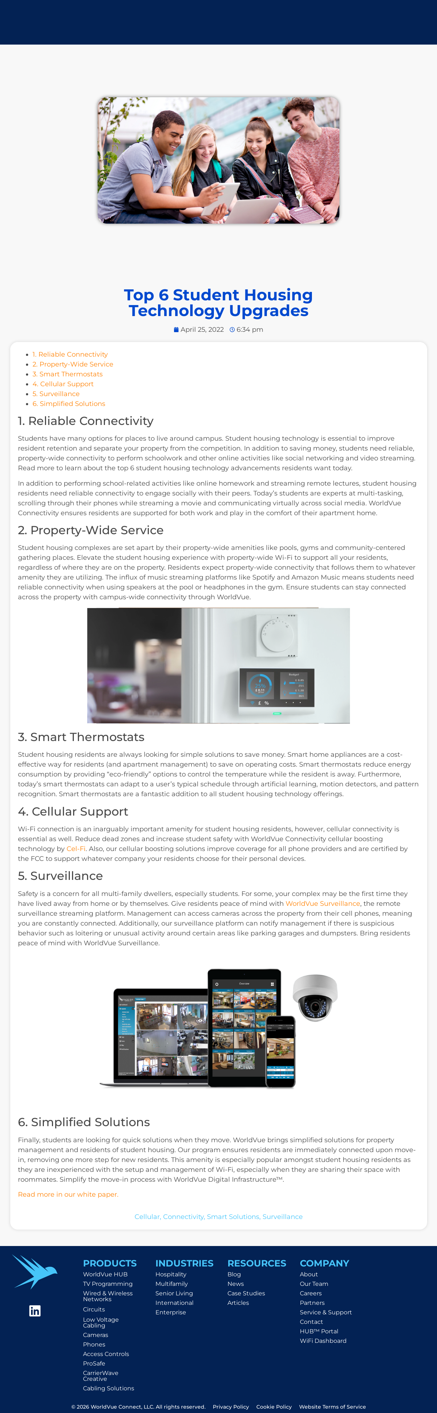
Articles (238, 1302)
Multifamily (171, 1283)
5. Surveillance (56, 394)
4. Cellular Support (63, 384)
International (174, 1302)
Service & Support (326, 1312)
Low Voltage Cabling (101, 1322)
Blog (234, 1274)
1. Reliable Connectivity (70, 354)
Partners (312, 1302)
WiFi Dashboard (323, 1340)
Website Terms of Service (332, 1406)
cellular (147, 1217)
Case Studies (246, 1293)
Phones (94, 1344)
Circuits (94, 1309)
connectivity (183, 1217)
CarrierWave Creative (100, 1376)
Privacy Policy (231, 1406)
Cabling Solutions (108, 1388)
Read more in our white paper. (68, 1194)
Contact (311, 1321)
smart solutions (233, 1217)
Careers (311, 1293)
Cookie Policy (274, 1406)
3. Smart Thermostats (68, 374)
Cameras (95, 1335)
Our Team (314, 1283)
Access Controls (106, 1354)
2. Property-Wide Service (73, 364)
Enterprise (170, 1312)
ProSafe (94, 1363)
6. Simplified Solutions (69, 404)
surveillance (283, 1217)
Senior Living (174, 1293)
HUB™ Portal (319, 1331)
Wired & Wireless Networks (108, 1296)
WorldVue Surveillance (323, 904)
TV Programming (108, 1283)
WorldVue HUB (105, 1274)
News (235, 1283)
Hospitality (171, 1274)
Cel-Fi (76, 849)
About (309, 1274)
